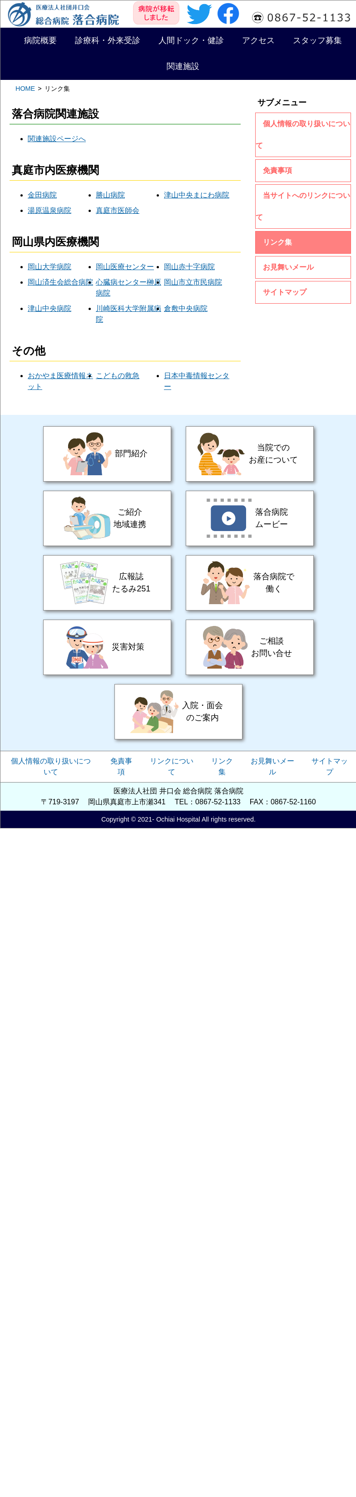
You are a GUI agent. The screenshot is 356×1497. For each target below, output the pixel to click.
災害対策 (107, 647)
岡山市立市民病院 (193, 282)
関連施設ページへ (57, 139)
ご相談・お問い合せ (249, 647)
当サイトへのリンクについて (303, 206)
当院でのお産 (249, 454)
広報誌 (107, 583)
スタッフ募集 (317, 40)
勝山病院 (110, 195)
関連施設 (183, 66)
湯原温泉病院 (49, 210)
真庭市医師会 (117, 210)
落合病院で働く (249, 583)
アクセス (258, 40)
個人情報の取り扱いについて (303, 134)
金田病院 (42, 195)
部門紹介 (107, 454)
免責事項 (277, 170)
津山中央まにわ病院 (196, 195)
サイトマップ (285, 292)
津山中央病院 (49, 308)
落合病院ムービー (249, 518)
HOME (25, 88)
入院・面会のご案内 (178, 711)
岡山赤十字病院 (189, 267)
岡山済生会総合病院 (60, 282)
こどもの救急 (117, 375)
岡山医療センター (125, 267)
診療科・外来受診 (107, 40)
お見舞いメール (288, 267)
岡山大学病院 (49, 267)
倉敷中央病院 (186, 308)
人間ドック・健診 (191, 40)
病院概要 (40, 40)
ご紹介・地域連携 (107, 518)
